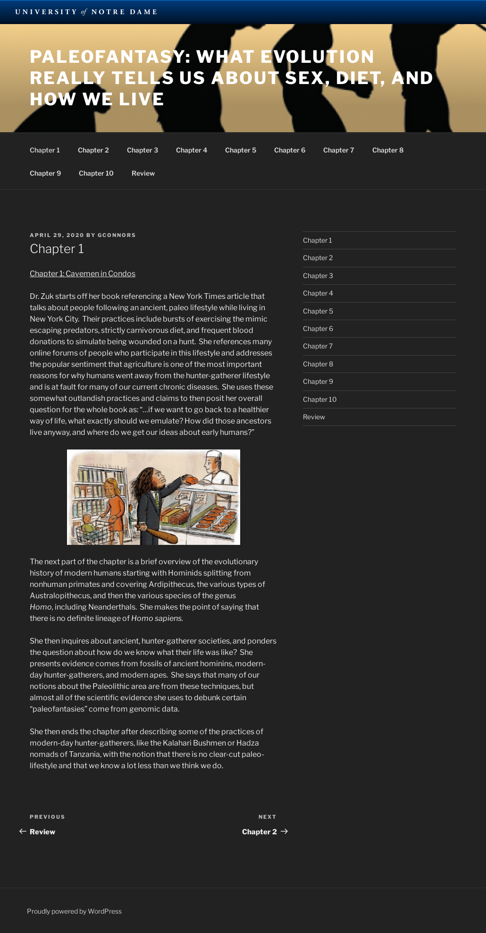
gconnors (117, 235)
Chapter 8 (387, 150)
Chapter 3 (142, 150)
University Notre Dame (86, 12)
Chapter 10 (96, 173)
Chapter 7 (338, 150)
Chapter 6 (289, 150)
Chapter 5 (240, 150)
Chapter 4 (191, 150)
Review (143, 173)
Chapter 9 (45, 173)
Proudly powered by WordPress (74, 911)
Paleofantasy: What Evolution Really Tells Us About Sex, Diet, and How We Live (232, 78)
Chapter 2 (93, 150)
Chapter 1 (45, 150)
